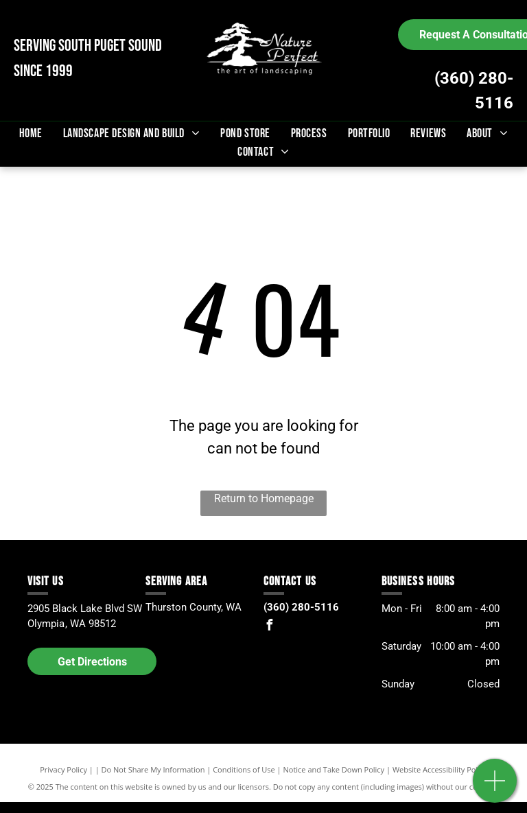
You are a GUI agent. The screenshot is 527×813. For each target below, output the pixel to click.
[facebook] (269, 626)
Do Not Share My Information (153, 769)
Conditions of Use (244, 769)
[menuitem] (31, 133)
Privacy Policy (63, 769)
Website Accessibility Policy (440, 769)
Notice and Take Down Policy (334, 769)
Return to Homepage (264, 498)
